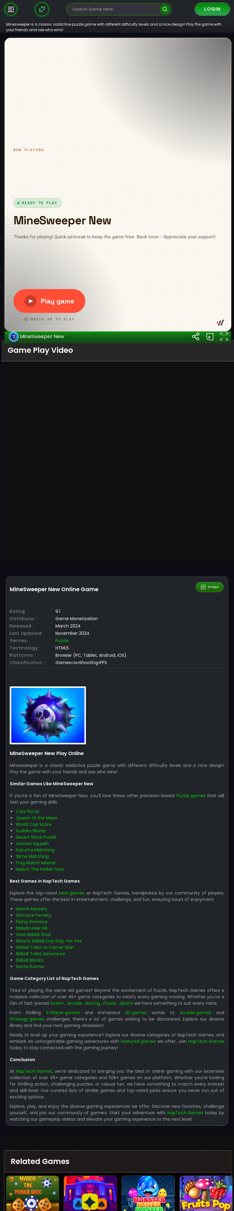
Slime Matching (51, 1166)
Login (212, 9)
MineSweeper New (55, 647)
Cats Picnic (47, 1121)
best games (91, 1202)
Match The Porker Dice (59, 1179)
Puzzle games (210, 1105)
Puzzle (81, 950)
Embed (210, 896)
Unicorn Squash (51, 1153)
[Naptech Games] (42, 9)
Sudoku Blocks (50, 1140)
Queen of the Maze (56, 1127)
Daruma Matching (54, 1159)
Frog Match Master (55, 1172)
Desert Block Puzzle (55, 1147)
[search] (165, 9)
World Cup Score (53, 1134)
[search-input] (114, 9)
